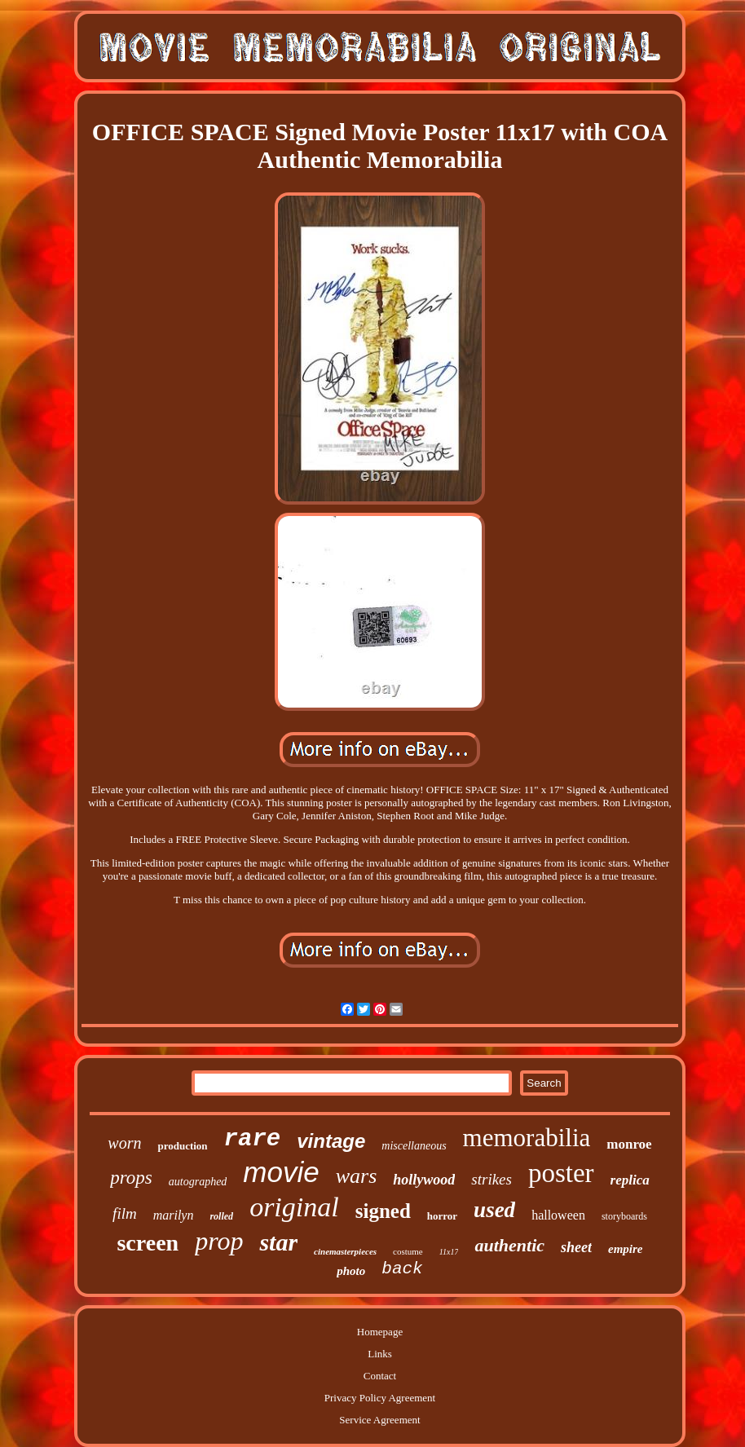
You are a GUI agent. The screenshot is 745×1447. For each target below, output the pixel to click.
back (401, 1269)
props (131, 1177)
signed (383, 1211)
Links (380, 1354)
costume (408, 1251)
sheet (576, 1247)
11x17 (449, 1251)
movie (281, 1172)
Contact (380, 1376)
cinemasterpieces (345, 1251)
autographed (198, 1182)
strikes (491, 1179)
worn (124, 1143)
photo (351, 1270)
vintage (331, 1141)
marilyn (173, 1215)
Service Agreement (379, 1420)
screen (148, 1242)
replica (630, 1180)
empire (625, 1248)
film (124, 1213)
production (182, 1146)
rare (252, 1139)
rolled (221, 1216)
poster (561, 1173)
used (494, 1210)
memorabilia (527, 1137)
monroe (628, 1144)
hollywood (424, 1179)
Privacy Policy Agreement (379, 1398)
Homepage (380, 1332)
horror (442, 1216)
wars (356, 1176)
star (278, 1242)
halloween (558, 1215)
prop (219, 1240)
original (294, 1207)
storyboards (624, 1216)
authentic (509, 1245)
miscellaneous (413, 1146)
